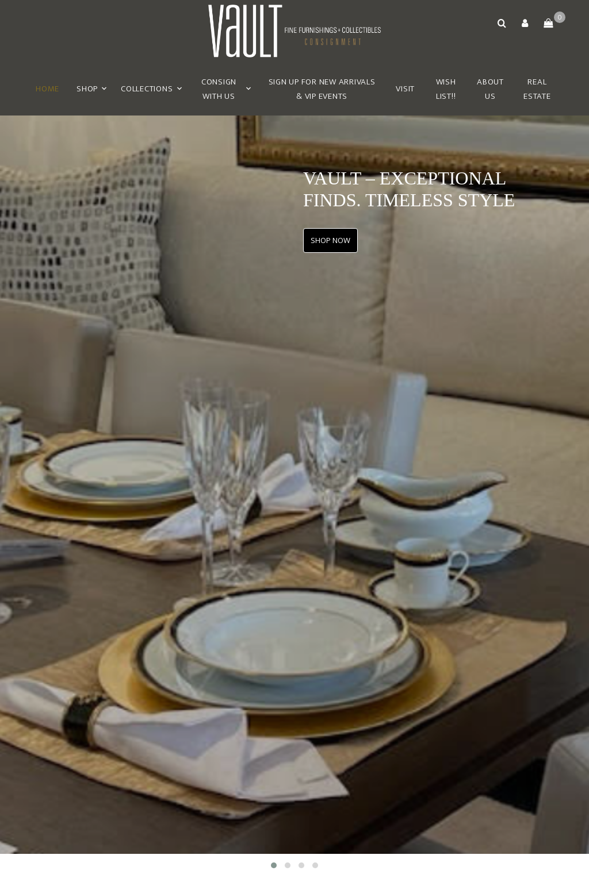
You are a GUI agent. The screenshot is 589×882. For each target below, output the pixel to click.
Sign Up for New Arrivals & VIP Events (322, 89)
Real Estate (537, 89)
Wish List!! (446, 89)
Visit (405, 89)
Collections (147, 89)
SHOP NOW (330, 240)
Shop (87, 89)
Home (47, 89)
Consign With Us (218, 89)
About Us (490, 89)
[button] (525, 22)
